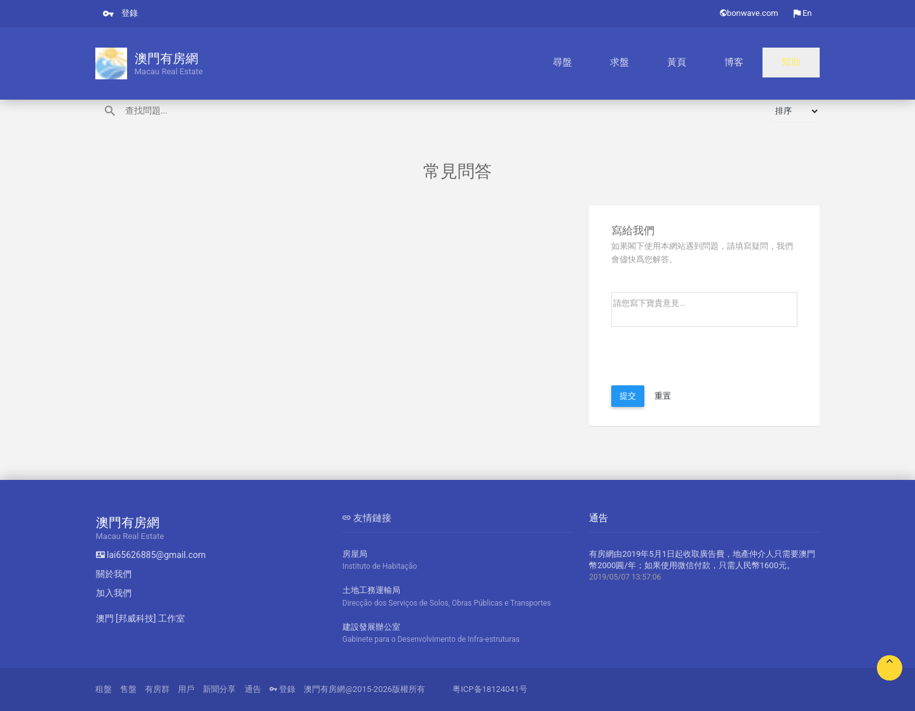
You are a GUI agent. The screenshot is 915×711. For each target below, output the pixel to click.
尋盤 (659, 63)
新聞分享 (219, 689)
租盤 (103, 689)
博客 (766, 63)
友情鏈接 (366, 518)
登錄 (120, 13)
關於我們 (114, 574)
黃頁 (730, 63)
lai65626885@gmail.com (151, 555)
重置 (662, 396)
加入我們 (114, 593)
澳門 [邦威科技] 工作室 (140, 618)
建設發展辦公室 (457, 634)
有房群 (157, 689)
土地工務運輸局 (457, 597)
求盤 (695, 63)
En (803, 13)
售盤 (128, 689)
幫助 (801, 63)
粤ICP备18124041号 (489, 689)
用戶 (186, 689)
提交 (628, 396)
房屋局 (457, 561)
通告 (253, 689)
